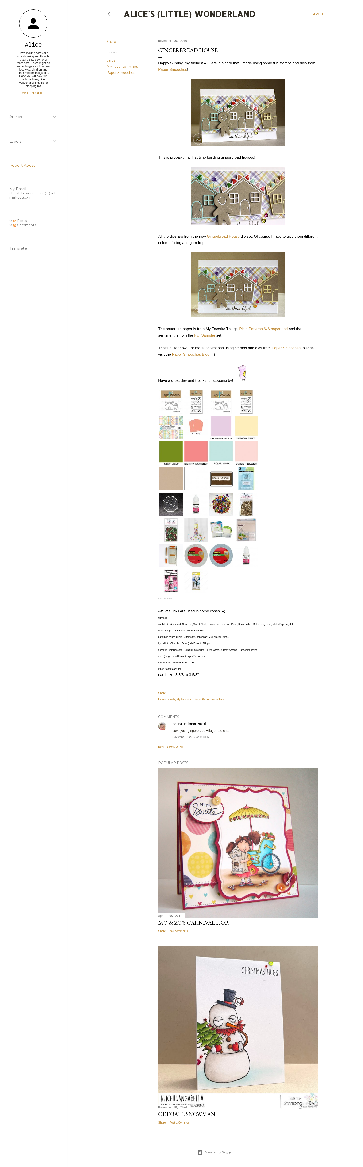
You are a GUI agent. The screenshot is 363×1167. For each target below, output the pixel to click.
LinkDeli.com (165, 598)
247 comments (178, 931)
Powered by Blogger (214, 1152)
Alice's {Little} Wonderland (189, 13)
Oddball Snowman (186, 1114)
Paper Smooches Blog (190, 354)
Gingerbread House (223, 236)
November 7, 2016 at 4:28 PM (190, 737)
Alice (33, 45)
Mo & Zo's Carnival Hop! (194, 922)
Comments (24, 225)
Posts (20, 221)
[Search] (316, 14)
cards (111, 60)
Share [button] (111, 41)
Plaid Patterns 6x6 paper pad (263, 329)
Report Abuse (22, 165)
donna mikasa (184, 724)
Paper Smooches (121, 73)
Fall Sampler (204, 335)
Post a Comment (171, 747)
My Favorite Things (122, 66)
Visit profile (33, 93)
